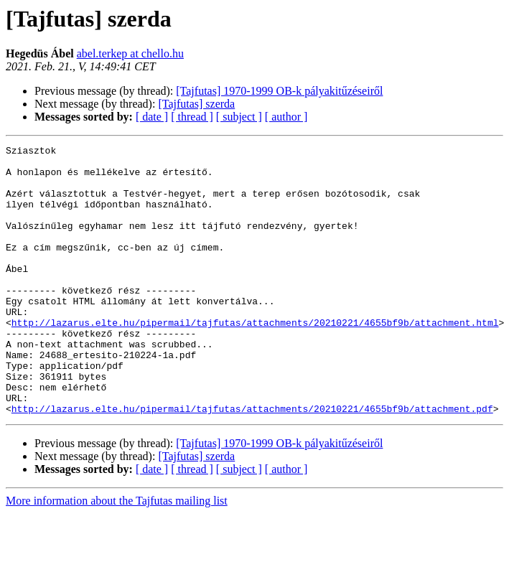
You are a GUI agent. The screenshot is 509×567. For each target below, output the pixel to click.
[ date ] (152, 117)
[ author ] (286, 117)
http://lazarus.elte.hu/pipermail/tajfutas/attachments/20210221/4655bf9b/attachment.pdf (252, 462)
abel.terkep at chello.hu (130, 53)
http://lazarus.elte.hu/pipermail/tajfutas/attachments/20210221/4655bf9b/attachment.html (255, 358)
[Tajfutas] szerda (196, 104)
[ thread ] (192, 117)
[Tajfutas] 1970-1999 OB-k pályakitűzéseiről (279, 91)
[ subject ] (239, 117)
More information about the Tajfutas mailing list (117, 554)
